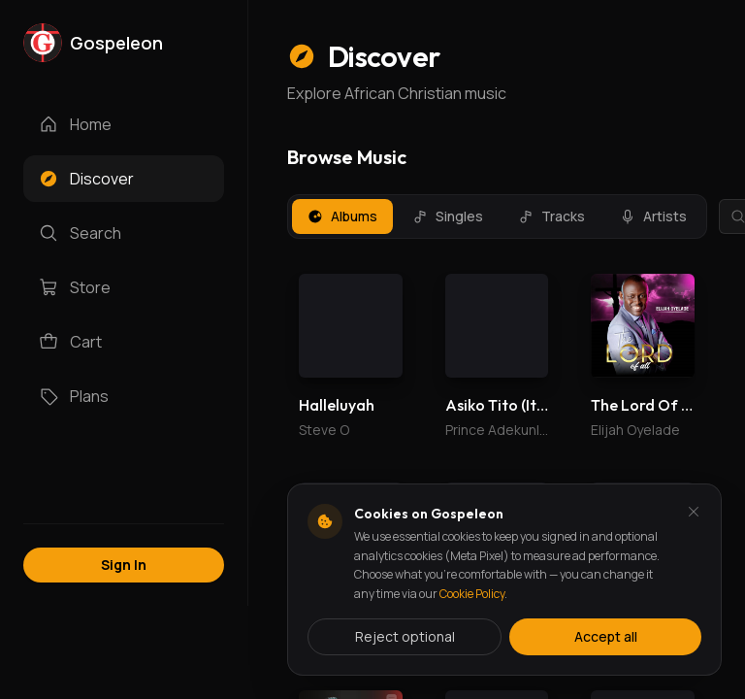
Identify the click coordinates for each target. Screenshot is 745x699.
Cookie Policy (471, 593)
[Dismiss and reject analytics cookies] (693, 511)
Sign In (123, 564)
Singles (447, 216)
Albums (342, 216)
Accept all (605, 636)
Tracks (551, 216)
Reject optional (405, 636)
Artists (653, 216)
